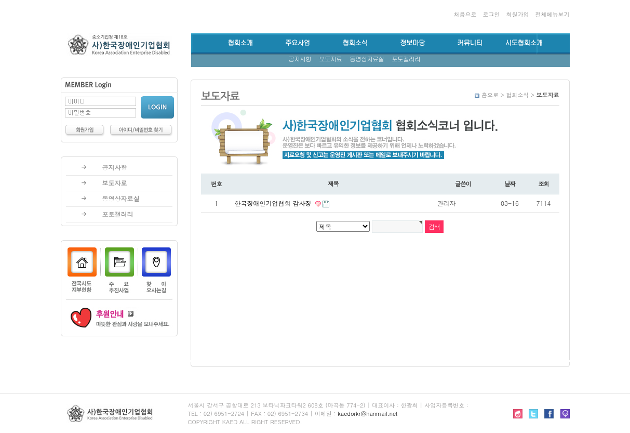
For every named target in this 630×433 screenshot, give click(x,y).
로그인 (491, 14)
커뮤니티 (469, 43)
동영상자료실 (367, 59)
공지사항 (299, 59)
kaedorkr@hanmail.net (367, 413)
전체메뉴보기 (552, 14)
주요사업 (297, 43)
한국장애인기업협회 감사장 (274, 203)
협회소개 (239, 43)
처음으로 (464, 14)
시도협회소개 (523, 43)
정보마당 (412, 43)
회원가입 (517, 14)
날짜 (509, 183)
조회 (543, 183)
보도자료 (330, 59)
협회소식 (354, 43)
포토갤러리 (406, 59)
